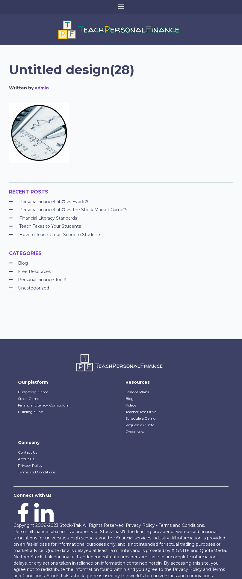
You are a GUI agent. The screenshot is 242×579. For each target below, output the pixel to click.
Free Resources (34, 271)
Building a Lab (30, 412)
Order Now (135, 431)
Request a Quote (139, 425)
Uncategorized (33, 288)
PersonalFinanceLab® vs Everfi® (53, 201)
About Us (26, 459)
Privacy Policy (30, 465)
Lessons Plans (137, 392)
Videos (130, 405)
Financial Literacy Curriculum (43, 405)
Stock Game (28, 398)
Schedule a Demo (140, 418)
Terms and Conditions (36, 472)
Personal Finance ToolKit (43, 279)
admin (42, 88)
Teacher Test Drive (140, 412)
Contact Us (27, 452)
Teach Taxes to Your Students (50, 226)
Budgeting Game (33, 392)
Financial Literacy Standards (48, 218)
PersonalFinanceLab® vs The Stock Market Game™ (73, 209)
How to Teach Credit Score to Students (60, 234)
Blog (23, 263)
